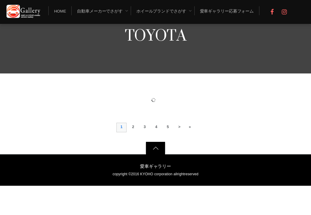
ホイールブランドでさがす (161, 11)
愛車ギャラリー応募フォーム (227, 11)
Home (60, 11)
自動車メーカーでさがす (100, 11)
